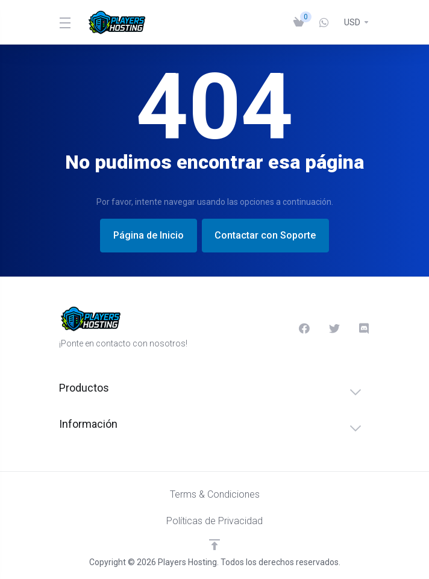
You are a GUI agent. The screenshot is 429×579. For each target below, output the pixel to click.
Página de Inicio (146, 235)
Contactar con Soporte (267, 235)
